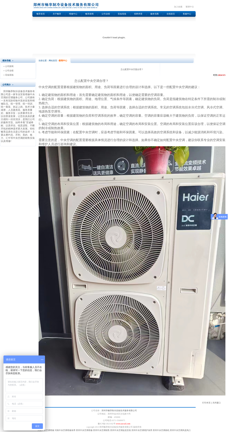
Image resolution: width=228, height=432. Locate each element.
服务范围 (154, 14)
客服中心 (187, 14)
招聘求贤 (138, 14)
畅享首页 (41, 14)
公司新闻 (9, 66)
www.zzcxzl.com (123, 423)
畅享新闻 (89, 14)
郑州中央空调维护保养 (141, 430)
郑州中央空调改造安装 (120, 430)
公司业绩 (106, 14)
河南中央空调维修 (46, 430)
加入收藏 (178, 7)
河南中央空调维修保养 (65, 430)
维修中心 (73, 14)
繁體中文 (190, 7)
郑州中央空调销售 (101, 430)
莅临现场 (122, 14)
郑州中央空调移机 (161, 430)
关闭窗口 (216, 403)
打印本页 (206, 403)
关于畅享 (57, 14)
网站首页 (53, 60)
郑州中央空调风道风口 (180, 430)
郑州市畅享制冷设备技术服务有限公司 (119, 410)
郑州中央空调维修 (84, 430)
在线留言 (171, 14)
